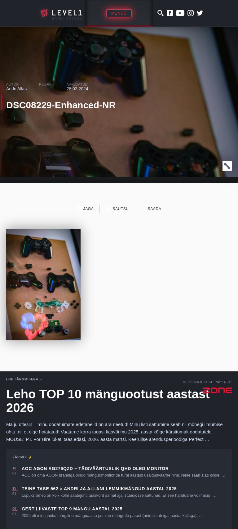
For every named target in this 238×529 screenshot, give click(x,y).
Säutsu (117, 208)
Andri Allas (16, 88)
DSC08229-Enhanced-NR (61, 105)
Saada (151, 208)
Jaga (85, 208)
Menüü (119, 13)
